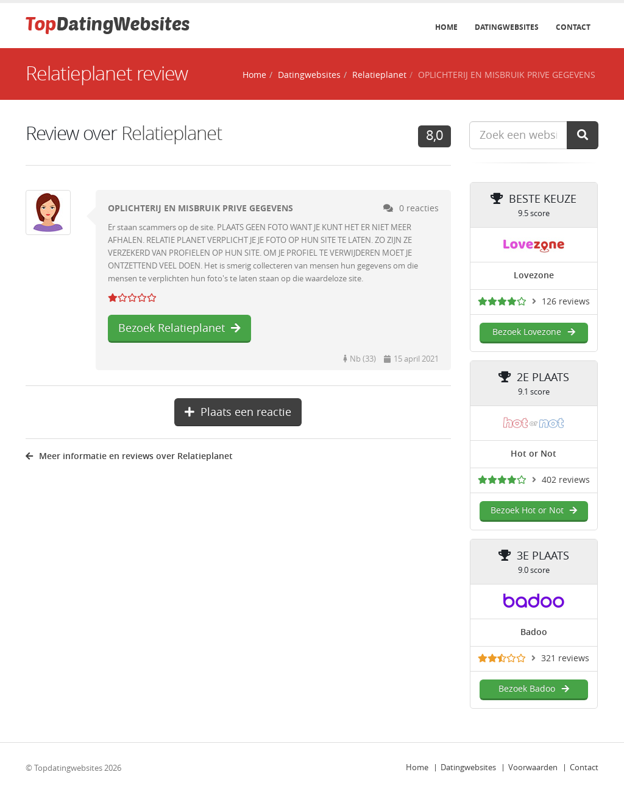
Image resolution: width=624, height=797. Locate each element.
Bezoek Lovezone (533, 332)
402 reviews (566, 480)
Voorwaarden (533, 767)
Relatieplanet (379, 75)
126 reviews (566, 302)
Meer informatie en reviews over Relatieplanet (129, 456)
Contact (573, 27)
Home (446, 27)
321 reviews (565, 658)
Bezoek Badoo (533, 689)
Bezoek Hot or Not (534, 510)
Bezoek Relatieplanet (179, 328)
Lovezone (534, 275)
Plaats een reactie (238, 412)
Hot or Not (533, 454)
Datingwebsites (507, 27)
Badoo (533, 632)
